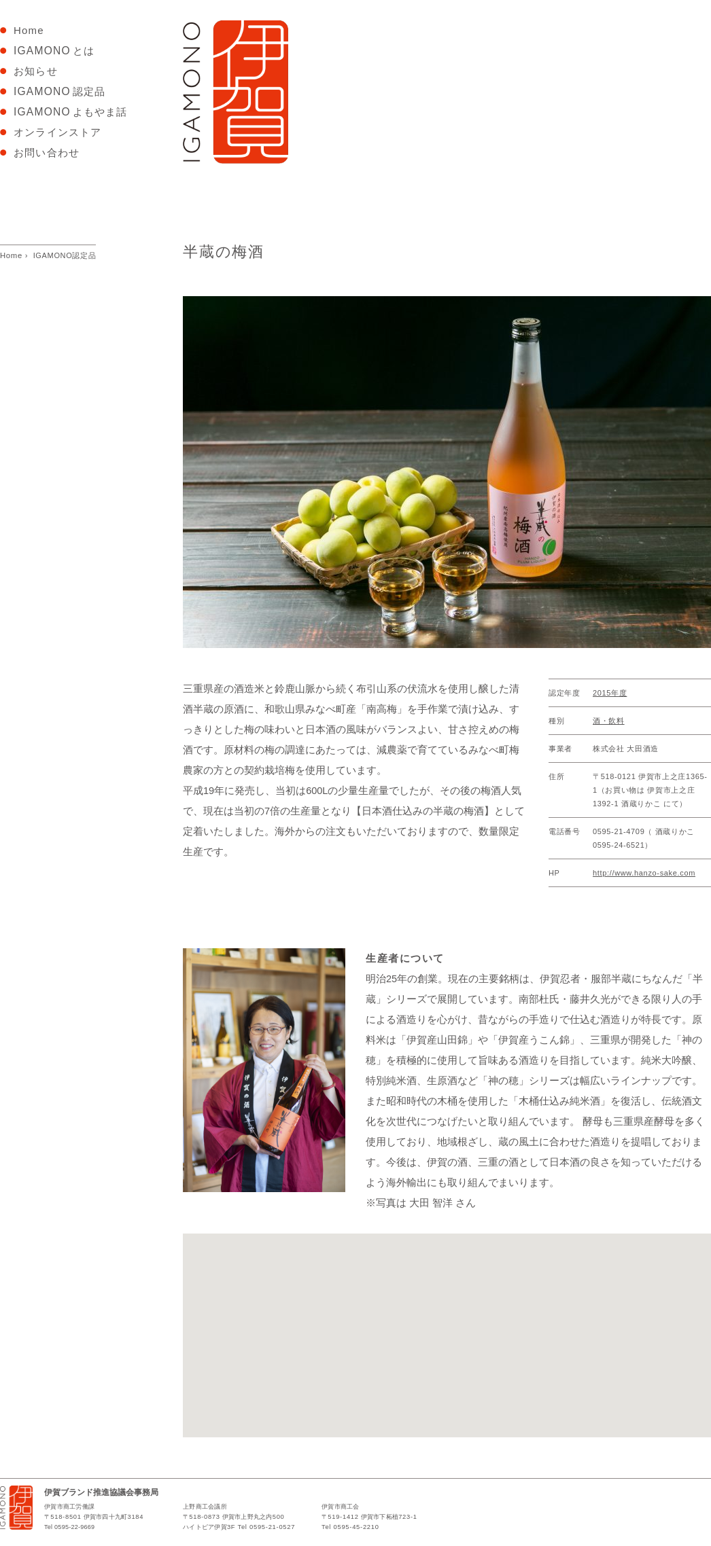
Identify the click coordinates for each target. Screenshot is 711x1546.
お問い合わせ (49, 152)
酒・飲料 (609, 721)
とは (54, 50)
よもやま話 (72, 112)
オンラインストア (58, 132)
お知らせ (36, 71)
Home (34, 30)
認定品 (61, 91)
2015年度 (610, 693)
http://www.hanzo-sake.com (644, 873)
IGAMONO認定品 (65, 255)
